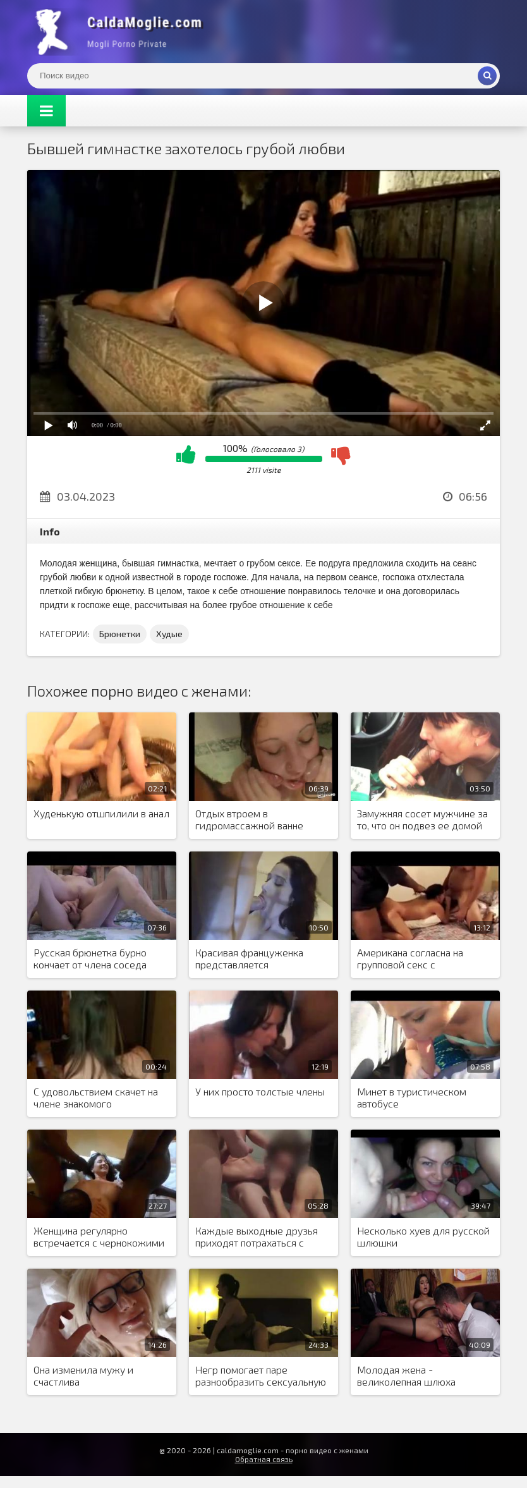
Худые (169, 633)
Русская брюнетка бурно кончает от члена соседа (90, 958)
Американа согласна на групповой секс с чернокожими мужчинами (417, 959)
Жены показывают (122, 31)
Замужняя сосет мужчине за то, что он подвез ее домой (422, 819)
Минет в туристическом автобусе (411, 1097)
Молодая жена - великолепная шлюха (406, 1375)
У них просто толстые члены (260, 1091)
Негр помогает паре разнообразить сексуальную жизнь (260, 1376)
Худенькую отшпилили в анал (101, 813)
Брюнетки (119, 633)
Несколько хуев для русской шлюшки (423, 1236)
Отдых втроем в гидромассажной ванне (249, 819)
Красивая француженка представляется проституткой (249, 959)
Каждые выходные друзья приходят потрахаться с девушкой (256, 1237)
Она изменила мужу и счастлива (83, 1375)
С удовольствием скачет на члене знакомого (95, 1097)
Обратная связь (264, 1458)
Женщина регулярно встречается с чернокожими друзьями (98, 1237)
